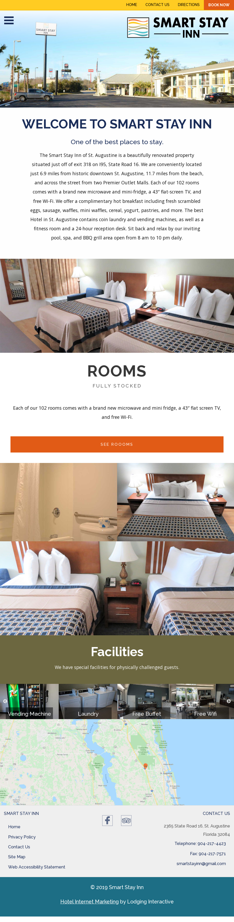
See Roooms (117, 444)
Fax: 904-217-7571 (208, 853)
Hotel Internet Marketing (89, 901)
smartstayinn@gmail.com (201, 863)
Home (131, 5)
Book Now (219, 5)
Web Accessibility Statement (36, 867)
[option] (117, 59)
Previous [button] (5, 701)
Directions (189, 5)
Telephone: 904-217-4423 (200, 843)
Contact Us (157, 5)
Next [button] (228, 701)
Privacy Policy (22, 837)
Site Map (16, 856)
